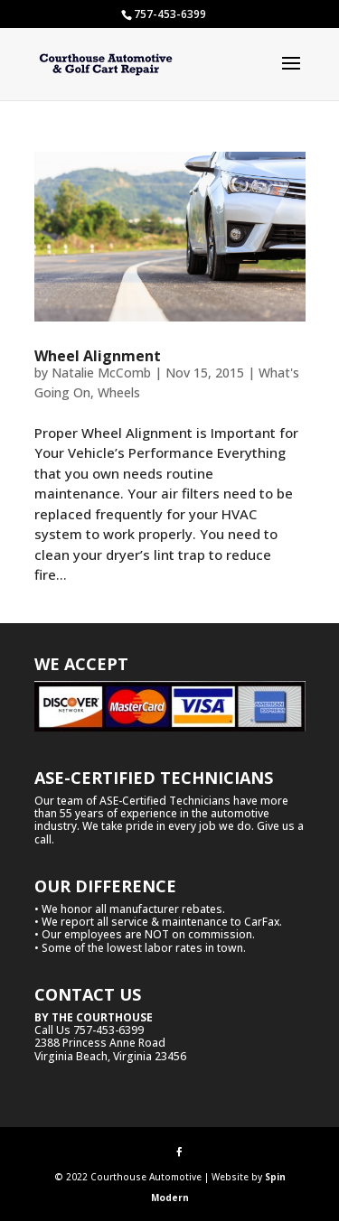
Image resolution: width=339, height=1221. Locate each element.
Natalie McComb (101, 372)
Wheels (119, 392)
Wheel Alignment (97, 356)
